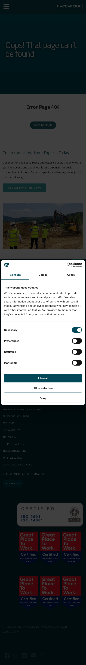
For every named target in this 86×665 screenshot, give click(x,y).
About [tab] (71, 274)
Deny (43, 398)
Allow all (43, 378)
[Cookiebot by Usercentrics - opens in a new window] (66, 265)
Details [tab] (43, 274)
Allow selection (43, 388)
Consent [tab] (15, 274)
